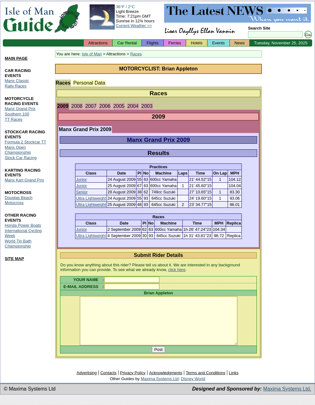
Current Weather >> (134, 25)
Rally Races (15, 86)
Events (218, 43)
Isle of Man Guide (28, 18)
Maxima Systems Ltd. (287, 398)
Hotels (196, 43)
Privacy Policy (133, 382)
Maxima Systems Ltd (160, 388)
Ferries (175, 43)
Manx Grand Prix (20, 108)
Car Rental (127, 43)
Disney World (193, 388)
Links (233, 382)
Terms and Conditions (205, 382)
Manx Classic (17, 80)
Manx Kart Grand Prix (24, 180)
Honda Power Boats (23, 225)
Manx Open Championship (18, 150)
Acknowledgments (165, 382)
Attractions (98, 43)
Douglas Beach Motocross (18, 200)
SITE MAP (14, 258)
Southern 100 (17, 114)
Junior (81, 179)
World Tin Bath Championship (18, 244)
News (240, 43)
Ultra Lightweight (91, 198)
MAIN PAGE (16, 58)
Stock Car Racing (20, 157)
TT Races (13, 119)
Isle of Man (92, 54)
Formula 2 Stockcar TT (25, 142)
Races (136, 54)
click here (176, 269)
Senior (82, 192)
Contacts (108, 382)
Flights (152, 43)
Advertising (86, 382)
